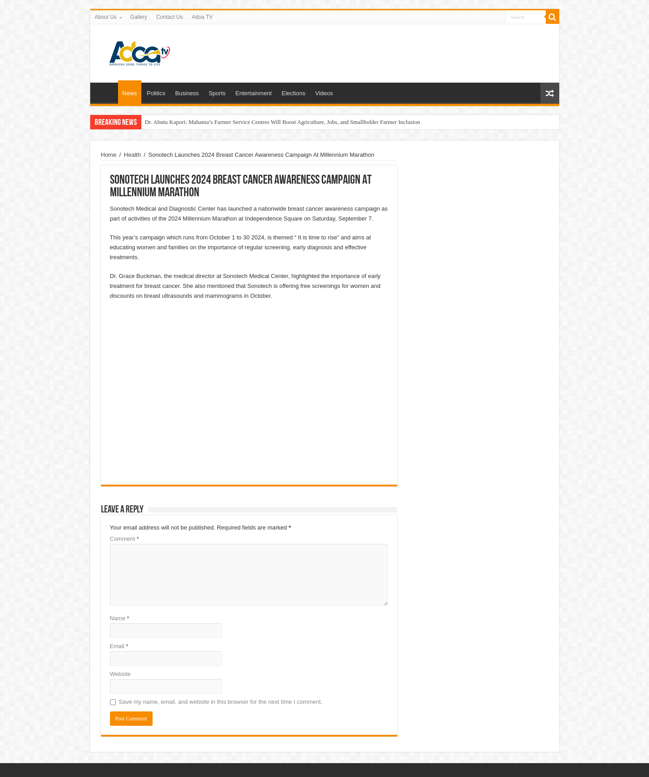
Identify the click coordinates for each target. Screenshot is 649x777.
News (130, 93)
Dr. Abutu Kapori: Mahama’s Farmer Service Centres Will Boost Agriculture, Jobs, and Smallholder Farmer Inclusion (282, 122)
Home (106, 92)
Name (119, 618)
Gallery (138, 17)
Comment (124, 538)
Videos (324, 93)
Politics (156, 93)
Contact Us (169, 17)
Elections (293, 93)
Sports (217, 93)
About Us (106, 17)
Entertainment (254, 93)
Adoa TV (202, 17)
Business (187, 93)
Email (119, 646)
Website (120, 674)
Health (132, 154)
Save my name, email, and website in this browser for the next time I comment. (221, 701)
